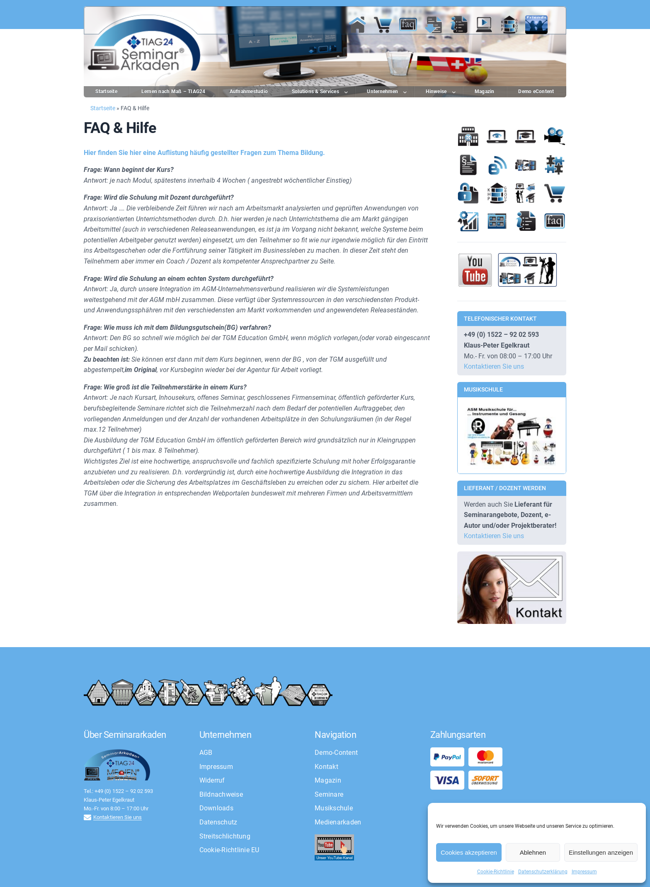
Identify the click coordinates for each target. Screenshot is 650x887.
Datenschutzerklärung (543, 872)
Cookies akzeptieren (469, 852)
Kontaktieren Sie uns (494, 366)
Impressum (584, 872)
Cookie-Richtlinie (495, 872)
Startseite (102, 108)
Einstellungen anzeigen (601, 852)
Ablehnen (533, 852)
